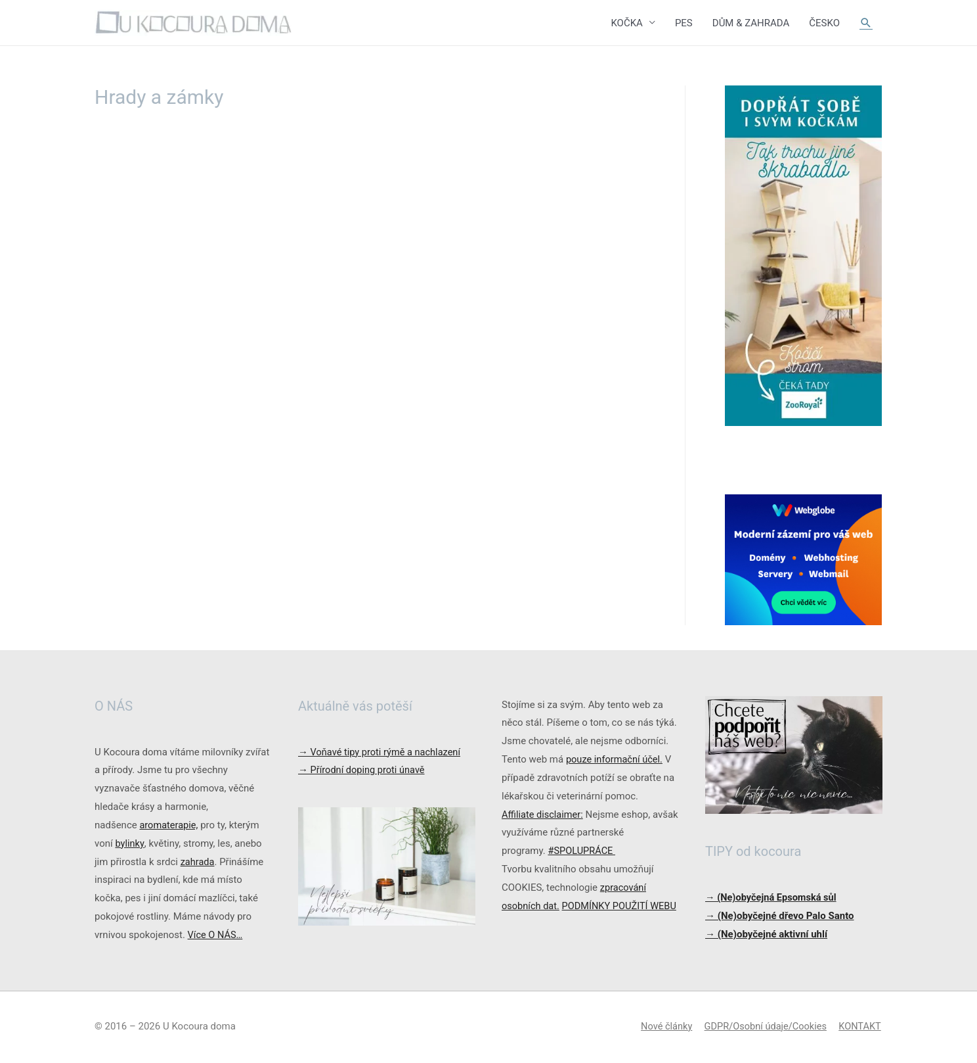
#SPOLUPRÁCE (582, 851)
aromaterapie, (169, 826)
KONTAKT (860, 1027)
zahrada (198, 862)
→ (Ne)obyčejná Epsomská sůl (772, 898)
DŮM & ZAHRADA (751, 23)
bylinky (129, 844)
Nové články (661, 1027)
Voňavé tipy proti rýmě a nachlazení (381, 752)
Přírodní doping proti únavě (363, 770)
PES (684, 23)
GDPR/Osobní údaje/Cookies (764, 1027)
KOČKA (626, 23)
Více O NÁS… (216, 935)
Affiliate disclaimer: (544, 815)
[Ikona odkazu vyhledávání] (866, 23)
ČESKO (824, 23)
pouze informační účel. (616, 760)
